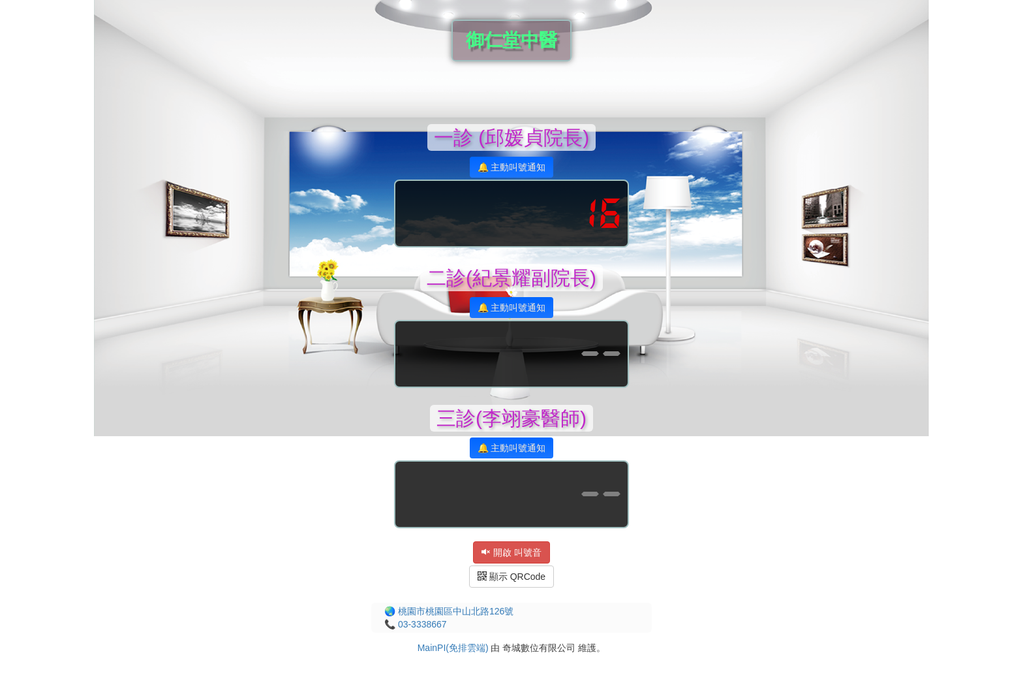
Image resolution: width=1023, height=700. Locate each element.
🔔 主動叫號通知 (512, 167)
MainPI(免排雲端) (453, 648)
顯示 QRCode (511, 576)
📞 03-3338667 (415, 624)
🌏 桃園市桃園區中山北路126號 (448, 611)
